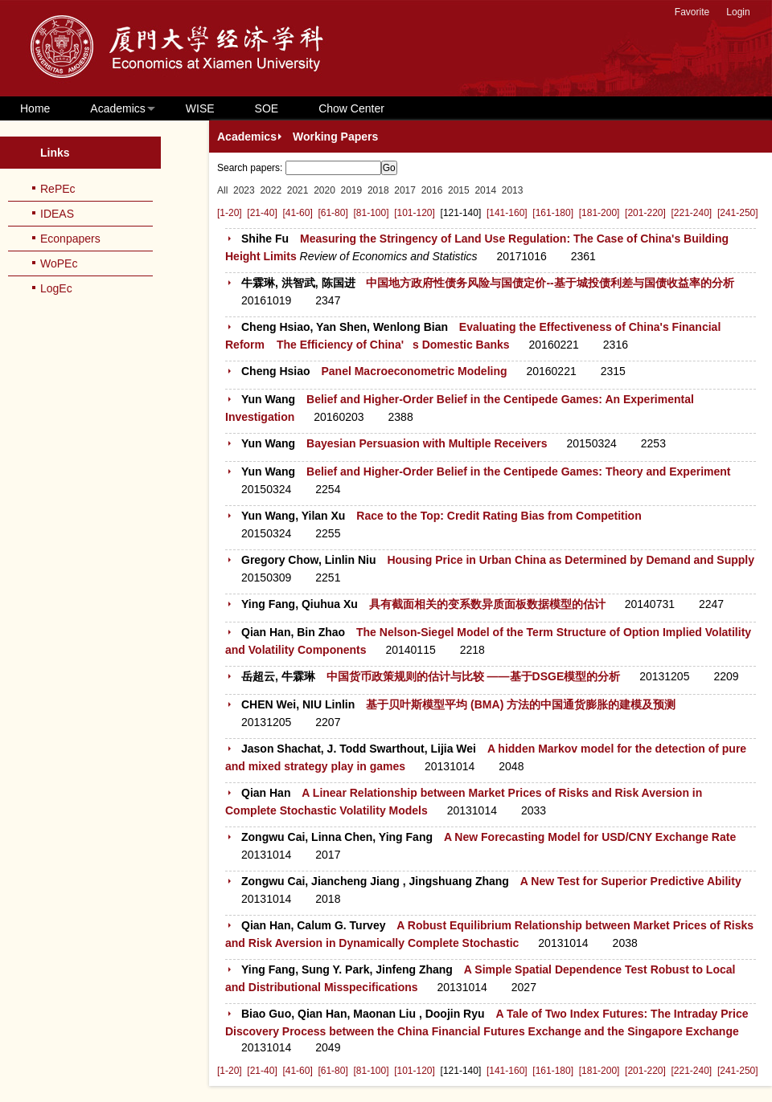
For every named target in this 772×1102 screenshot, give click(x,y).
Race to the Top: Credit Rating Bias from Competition (498, 515)
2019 (352, 190)
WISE (200, 108)
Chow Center (351, 108)
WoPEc (58, 263)
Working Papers (335, 136)
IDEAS (57, 213)
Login (737, 12)
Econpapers (70, 238)
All (222, 190)
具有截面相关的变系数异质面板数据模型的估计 (487, 604)
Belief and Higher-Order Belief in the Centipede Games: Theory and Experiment (518, 471)
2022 (270, 190)
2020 (324, 190)
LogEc (56, 288)
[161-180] (552, 212)
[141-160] (507, 212)
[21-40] (262, 212)
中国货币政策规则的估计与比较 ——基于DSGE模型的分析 (473, 676)
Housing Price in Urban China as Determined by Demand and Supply (570, 559)
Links (55, 152)
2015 (459, 190)
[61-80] (332, 212)
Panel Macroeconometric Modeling (414, 371)
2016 (432, 190)
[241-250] (737, 212)
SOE (267, 108)
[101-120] (414, 212)
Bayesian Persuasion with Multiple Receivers (427, 443)
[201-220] (645, 212)
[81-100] (370, 212)
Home (35, 108)
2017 (405, 190)
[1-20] (229, 212)
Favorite (692, 12)
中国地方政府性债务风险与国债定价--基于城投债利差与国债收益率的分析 (549, 282)
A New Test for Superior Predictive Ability (630, 881)
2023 (244, 190)
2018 (378, 190)
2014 (485, 190)
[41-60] (297, 212)
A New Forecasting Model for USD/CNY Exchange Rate (590, 837)
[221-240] (691, 212)
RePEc (58, 188)
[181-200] (599, 212)
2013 (513, 190)
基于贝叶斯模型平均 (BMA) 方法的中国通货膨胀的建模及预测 (521, 704)
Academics (117, 108)
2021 (298, 190)
